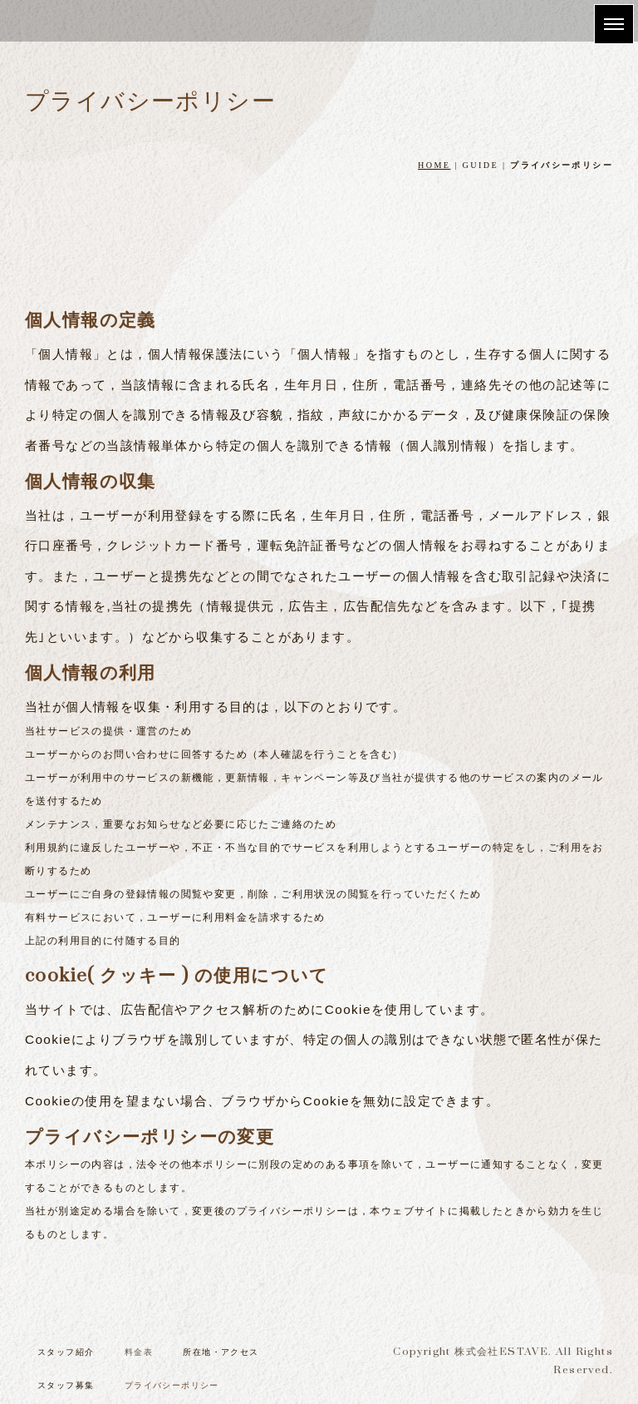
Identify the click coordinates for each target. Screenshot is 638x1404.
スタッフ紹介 (65, 1352)
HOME (434, 165)
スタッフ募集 (65, 1385)
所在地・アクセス (220, 1352)
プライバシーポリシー (172, 1385)
